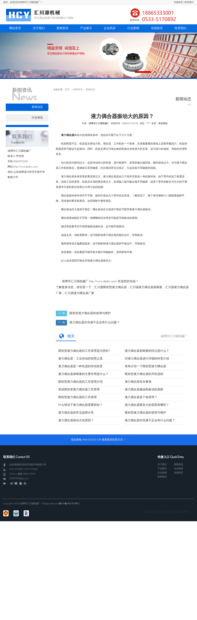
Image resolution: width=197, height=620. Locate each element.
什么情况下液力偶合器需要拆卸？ (80, 405)
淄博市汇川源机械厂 (99, 123)
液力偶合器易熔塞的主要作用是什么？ (83, 374)
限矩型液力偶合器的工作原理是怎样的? (84, 351)
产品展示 (162, 468)
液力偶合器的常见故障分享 (76, 412)
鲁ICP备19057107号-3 (69, 503)
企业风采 (178, 468)
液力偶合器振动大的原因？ (76, 420)
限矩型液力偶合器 (115, 287)
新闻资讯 (78, 89)
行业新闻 (162, 473)
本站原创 (162, 123)
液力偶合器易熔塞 (150, 287)
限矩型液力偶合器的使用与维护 (90, 313)
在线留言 (178, 2)
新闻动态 (90, 89)
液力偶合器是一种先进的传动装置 (80, 366)
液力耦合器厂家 (84, 293)
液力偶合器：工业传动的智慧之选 (80, 358)
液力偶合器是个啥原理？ (141, 397)
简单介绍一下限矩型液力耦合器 (145, 366)
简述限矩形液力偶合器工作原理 (79, 389)
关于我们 (162, 464)
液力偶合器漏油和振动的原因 (144, 389)
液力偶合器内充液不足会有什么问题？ (94, 322)
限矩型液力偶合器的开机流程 (144, 374)
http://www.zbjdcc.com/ (103, 281)
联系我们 (189, 2)
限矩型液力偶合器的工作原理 (77, 397)
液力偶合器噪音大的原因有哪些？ (147, 405)
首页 (67, 89)
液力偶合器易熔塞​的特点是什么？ (147, 351)
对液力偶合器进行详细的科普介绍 (147, 358)
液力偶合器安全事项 (138, 381)
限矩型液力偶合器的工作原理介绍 (80, 381)
